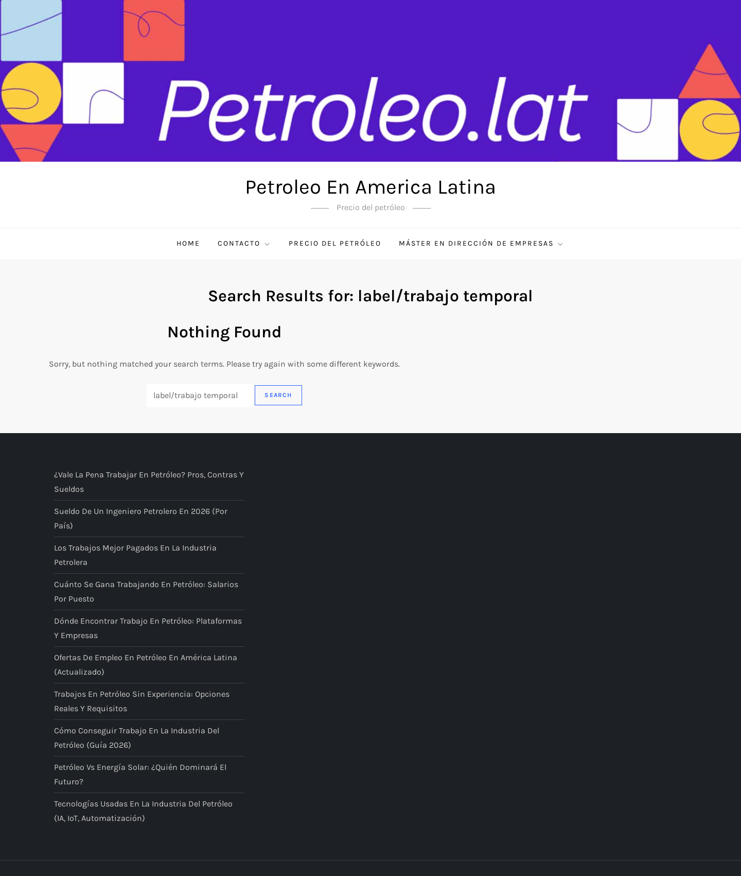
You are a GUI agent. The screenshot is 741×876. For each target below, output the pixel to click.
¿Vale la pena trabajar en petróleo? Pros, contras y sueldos (149, 482)
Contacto (244, 243)
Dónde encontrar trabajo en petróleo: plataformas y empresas (148, 628)
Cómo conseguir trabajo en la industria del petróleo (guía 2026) (136, 738)
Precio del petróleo (335, 243)
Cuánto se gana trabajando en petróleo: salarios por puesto (146, 591)
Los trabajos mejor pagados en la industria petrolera (135, 555)
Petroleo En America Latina (370, 187)
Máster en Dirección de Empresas (481, 243)
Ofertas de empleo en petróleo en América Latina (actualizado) (145, 664)
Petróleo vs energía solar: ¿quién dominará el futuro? (140, 774)
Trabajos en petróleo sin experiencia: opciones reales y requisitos (142, 701)
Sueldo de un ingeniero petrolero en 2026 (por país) (140, 518)
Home (188, 243)
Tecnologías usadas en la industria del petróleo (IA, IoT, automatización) (143, 811)
